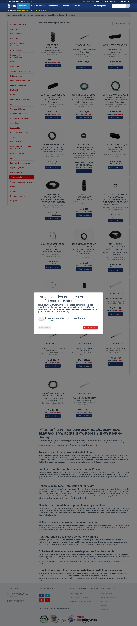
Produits (23, 6)
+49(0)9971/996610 (14, 1)
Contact (76, 6)
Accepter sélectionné (44, 327)
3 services (50, 321)
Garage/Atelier (38, 6)
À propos (65, 6)
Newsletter (53, 6)
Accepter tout (90, 327)
